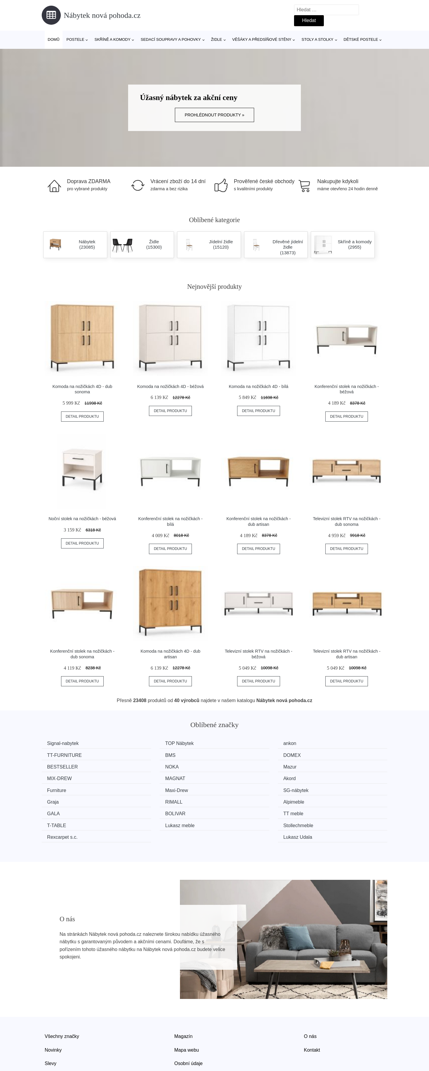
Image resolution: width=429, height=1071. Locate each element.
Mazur (55, 765)
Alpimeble (148, 788)
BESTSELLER (241, 754)
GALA (232, 788)
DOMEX (147, 754)
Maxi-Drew (149, 777)
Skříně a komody (112, 39)
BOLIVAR (325, 788)
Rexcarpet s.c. (64, 810)
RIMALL (57, 788)
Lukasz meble (241, 799)
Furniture (58, 777)
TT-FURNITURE (332, 743)
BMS (54, 754)
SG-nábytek (238, 777)
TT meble (59, 799)
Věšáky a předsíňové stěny (261, 39)
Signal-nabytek (65, 743)
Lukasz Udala (329, 810)
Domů (54, 39)
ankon (233, 743)
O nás (310, 1009)
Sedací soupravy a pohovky (171, 39)
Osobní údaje (188, 1036)
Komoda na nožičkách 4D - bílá (258, 386)
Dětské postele (360, 39)
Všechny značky (62, 1009)
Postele (75, 39)
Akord (321, 765)
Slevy (50, 1036)
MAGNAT (236, 765)
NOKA (322, 754)
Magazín (183, 1009)
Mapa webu (186, 1022)
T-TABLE (147, 799)
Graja (321, 777)
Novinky (53, 1022)
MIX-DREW (150, 765)
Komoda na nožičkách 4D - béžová (170, 386)
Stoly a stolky (317, 39)
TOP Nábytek (152, 743)
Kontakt (312, 1022)
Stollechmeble (330, 799)
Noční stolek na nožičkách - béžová (82, 518)
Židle (216, 39)
